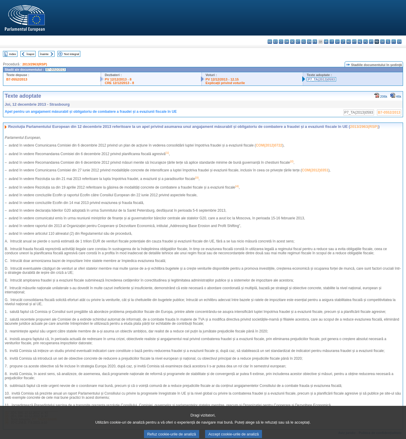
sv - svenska (399, 41)
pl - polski (365, 41)
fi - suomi (393, 41)
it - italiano (332, 41)
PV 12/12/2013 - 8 (118, 79)
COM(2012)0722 (269, 145)
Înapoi (30, 54)
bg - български (270, 41)
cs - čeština (281, 41)
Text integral (71, 54)
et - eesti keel (298, 41)
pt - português (371, 41)
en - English (309, 41)
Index (12, 54)
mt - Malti (354, 41)
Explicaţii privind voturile (225, 83)
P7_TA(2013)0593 (321, 79)
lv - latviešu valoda (337, 41)
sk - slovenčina (382, 41)
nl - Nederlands (360, 41)
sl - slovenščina (388, 41)
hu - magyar (348, 41)
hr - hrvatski (326, 41)
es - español (275, 41)
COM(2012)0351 (315, 170)
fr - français (315, 41)
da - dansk (286, 41)
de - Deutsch (292, 41)
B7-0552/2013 (16, 79)
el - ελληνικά (303, 41)
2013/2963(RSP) (34, 64)
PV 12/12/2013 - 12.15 (222, 79)
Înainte (44, 54)
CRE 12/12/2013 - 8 (119, 83)
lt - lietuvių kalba (343, 41)
